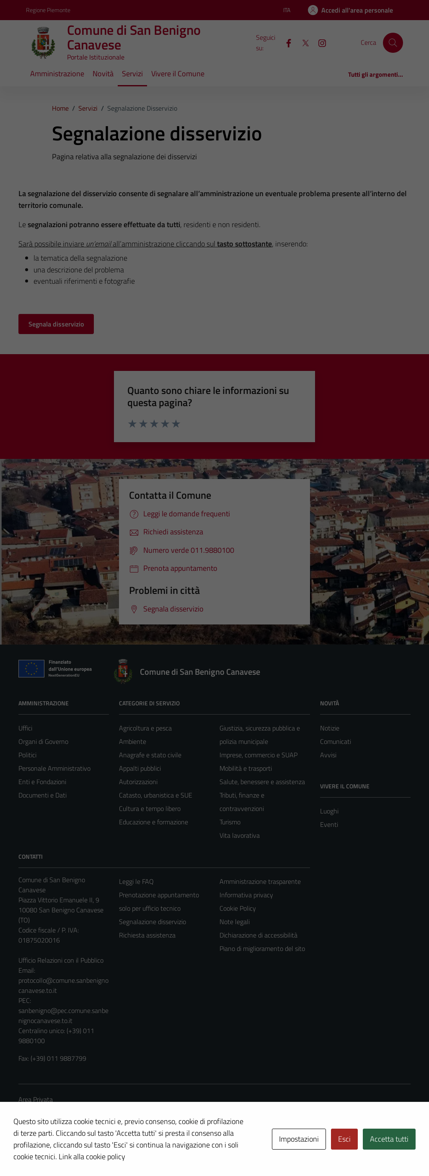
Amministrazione (57, 73)
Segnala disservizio (56, 324)
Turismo (230, 822)
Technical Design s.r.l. (75, 1152)
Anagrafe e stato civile (150, 755)
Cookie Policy (238, 908)
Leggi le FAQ (136, 881)
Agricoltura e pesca (145, 728)
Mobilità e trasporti (246, 768)
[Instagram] (318, 42)
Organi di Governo (43, 741)
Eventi (329, 824)
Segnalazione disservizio (152, 922)
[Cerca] (393, 43)
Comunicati (335, 741)
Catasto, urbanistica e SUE (155, 795)
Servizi (132, 73)
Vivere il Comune (177, 73)
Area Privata (35, 1099)
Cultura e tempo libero (150, 808)
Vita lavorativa (240, 835)
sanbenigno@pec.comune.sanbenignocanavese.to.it (63, 1015)
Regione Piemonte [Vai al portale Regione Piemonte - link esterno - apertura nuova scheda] (48, 9)
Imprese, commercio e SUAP (258, 755)
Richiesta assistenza (147, 935)
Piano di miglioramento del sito (262, 948)
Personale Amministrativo (54, 768)
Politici (27, 755)
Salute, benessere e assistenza (262, 782)
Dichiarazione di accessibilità (258, 935)
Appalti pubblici (140, 768)
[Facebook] (285, 42)
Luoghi (329, 811)
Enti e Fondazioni (42, 782)
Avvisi (328, 755)
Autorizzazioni (138, 782)
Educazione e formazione (153, 822)
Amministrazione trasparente (260, 881)
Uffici (25, 728)
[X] (302, 42)
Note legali (235, 922)
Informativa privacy (246, 895)
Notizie (329, 728)
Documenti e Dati (42, 795)
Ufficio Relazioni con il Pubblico (60, 960)
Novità (103, 73)
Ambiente (132, 741)
